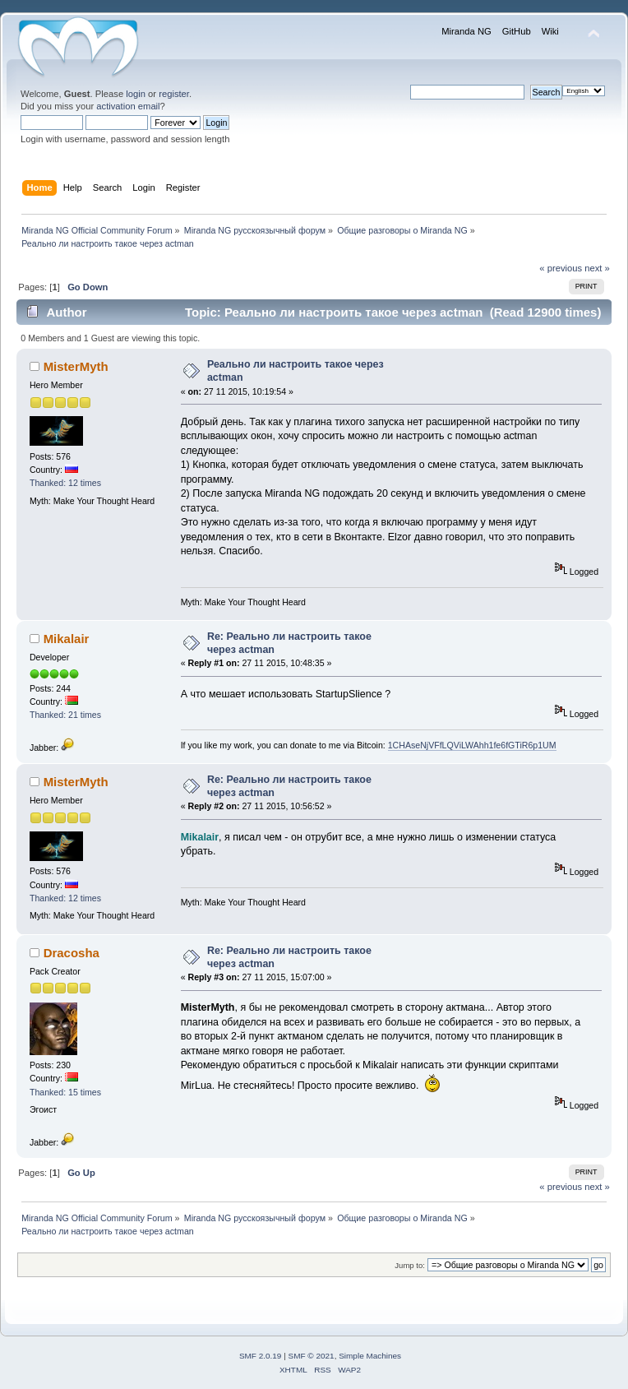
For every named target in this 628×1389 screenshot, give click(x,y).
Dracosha (71, 953)
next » (597, 268)
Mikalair (67, 639)
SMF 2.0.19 (260, 1355)
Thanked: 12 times (65, 483)
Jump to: (410, 1265)
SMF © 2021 (312, 1355)
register (174, 94)
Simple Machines (370, 1355)
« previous (560, 268)
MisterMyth (76, 366)
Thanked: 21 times (65, 715)
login (135, 94)
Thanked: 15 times (65, 1092)
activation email (127, 106)
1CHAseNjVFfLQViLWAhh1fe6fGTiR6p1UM (472, 745)
